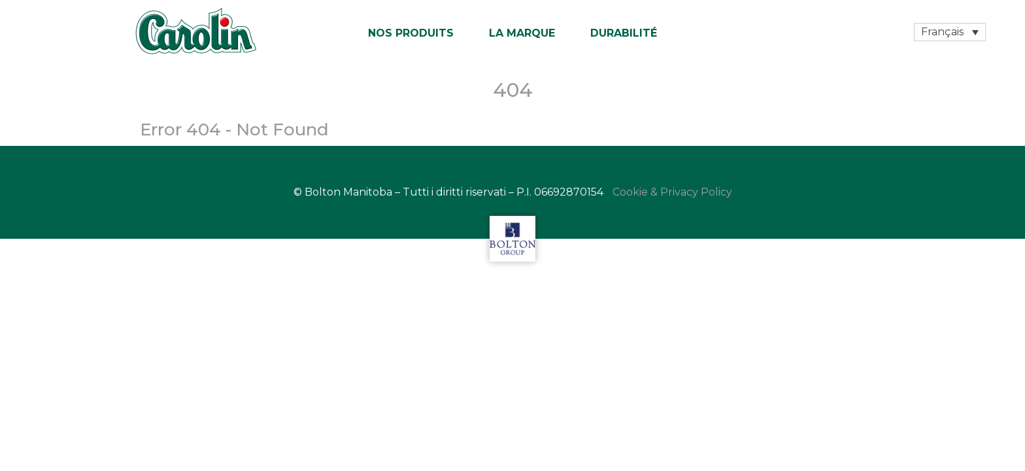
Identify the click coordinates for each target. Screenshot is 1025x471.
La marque (522, 33)
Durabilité (623, 33)
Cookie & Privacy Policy (672, 192)
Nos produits (411, 33)
